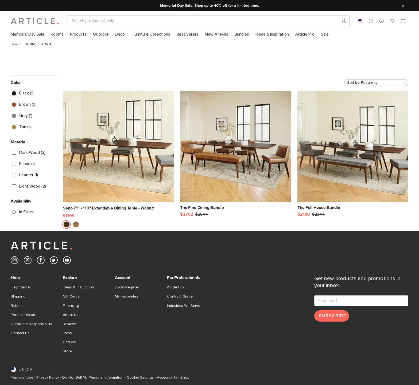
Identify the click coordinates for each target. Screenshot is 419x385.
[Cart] (403, 22)
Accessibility (167, 377)
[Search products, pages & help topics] (341, 21)
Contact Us (20, 333)
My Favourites (126, 296)
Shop (184, 377)
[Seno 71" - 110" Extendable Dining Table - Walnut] (118, 151)
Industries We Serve (183, 306)
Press (67, 333)
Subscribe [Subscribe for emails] (332, 316)
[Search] (204, 21)
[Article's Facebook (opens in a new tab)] (41, 261)
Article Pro (175, 287)
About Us (70, 315)
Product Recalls (24, 315)
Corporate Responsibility (31, 324)
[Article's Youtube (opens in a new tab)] (67, 261)
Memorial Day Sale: (176, 5)
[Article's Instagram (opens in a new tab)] (14, 261)
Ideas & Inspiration (78, 287)
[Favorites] (392, 22)
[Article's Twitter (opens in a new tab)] (54, 261)
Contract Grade (180, 296)
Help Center (21, 287)
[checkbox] (34, 93)
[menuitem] (27, 34)
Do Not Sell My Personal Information (92, 377)
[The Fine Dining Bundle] (235, 150)
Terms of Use (22, 377)
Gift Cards (71, 296)
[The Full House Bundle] (352, 150)
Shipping (18, 296)
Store (67, 351)
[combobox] (360, 21)
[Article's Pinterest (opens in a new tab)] (28, 261)
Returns (17, 306)
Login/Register (127, 287)
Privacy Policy (47, 377)
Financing (71, 306)
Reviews (70, 324)
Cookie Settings (140, 377)
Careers (69, 342)
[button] (371, 21)
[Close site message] (403, 5)
